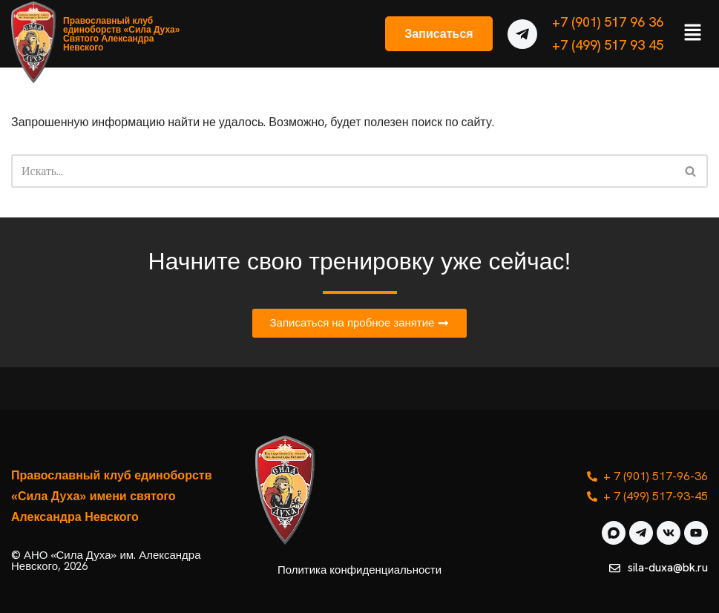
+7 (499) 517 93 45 (607, 44)
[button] (693, 33)
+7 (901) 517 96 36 (607, 21)
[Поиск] (342, 171)
